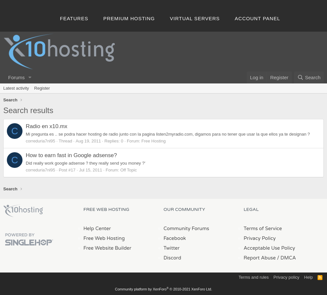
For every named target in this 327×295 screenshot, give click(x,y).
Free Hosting (153, 141)
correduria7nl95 (40, 141)
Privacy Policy (259, 238)
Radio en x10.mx (46, 126)
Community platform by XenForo (163, 289)
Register (42, 88)
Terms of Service (263, 228)
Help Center (97, 228)
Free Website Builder (107, 248)
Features (74, 18)
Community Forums (186, 228)
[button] (30, 77)
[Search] (309, 77)
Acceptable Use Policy (269, 248)
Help (308, 277)
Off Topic (128, 170)
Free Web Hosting (104, 238)
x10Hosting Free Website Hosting (23, 210)
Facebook (175, 238)
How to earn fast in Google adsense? (71, 155)
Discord (172, 258)
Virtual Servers (195, 18)
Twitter (172, 248)
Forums (16, 77)
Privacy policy (286, 277)
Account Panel (257, 18)
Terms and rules (254, 277)
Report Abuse (260, 258)
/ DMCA (286, 258)
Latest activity (16, 88)
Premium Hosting (129, 18)
